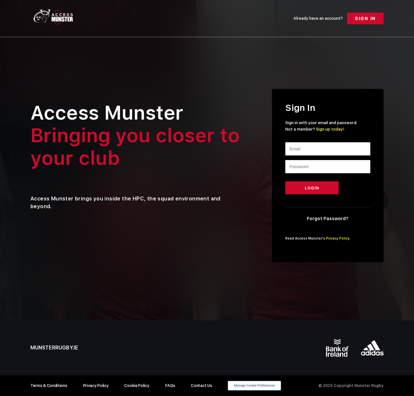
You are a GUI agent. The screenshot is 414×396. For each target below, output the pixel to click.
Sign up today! (330, 129)
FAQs (170, 385)
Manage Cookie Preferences (254, 385)
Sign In (365, 18)
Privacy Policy (337, 238)
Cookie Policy (136, 385)
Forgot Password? (327, 218)
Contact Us (201, 385)
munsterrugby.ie (54, 348)
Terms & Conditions (48, 385)
